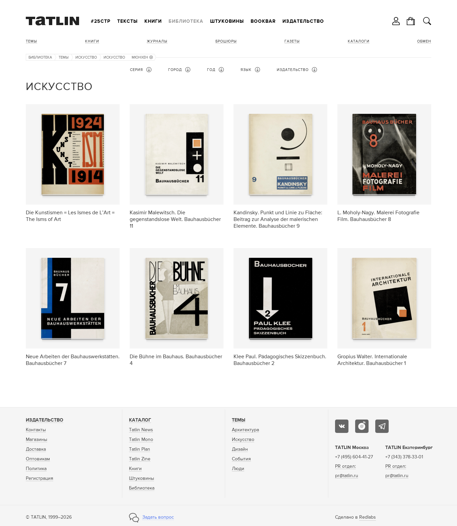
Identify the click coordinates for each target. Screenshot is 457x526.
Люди (238, 468)
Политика (36, 468)
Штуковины (227, 21)
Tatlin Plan (139, 449)
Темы (31, 41)
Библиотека (186, 21)
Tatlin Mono (141, 439)
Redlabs (367, 517)
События (241, 459)
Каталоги (359, 41)
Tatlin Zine (139, 459)
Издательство (303, 21)
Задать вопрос (158, 517)
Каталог (140, 420)
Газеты (292, 41)
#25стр (101, 21)
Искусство (86, 57)
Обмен (424, 41)
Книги (153, 21)
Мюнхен (142, 57)
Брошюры (226, 41)
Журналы (157, 41)
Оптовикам (38, 459)
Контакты (36, 430)
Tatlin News (141, 430)
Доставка (36, 449)
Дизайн (240, 449)
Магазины (36, 439)
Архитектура (245, 430)
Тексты (127, 21)
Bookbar (263, 21)
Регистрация (39, 478)
